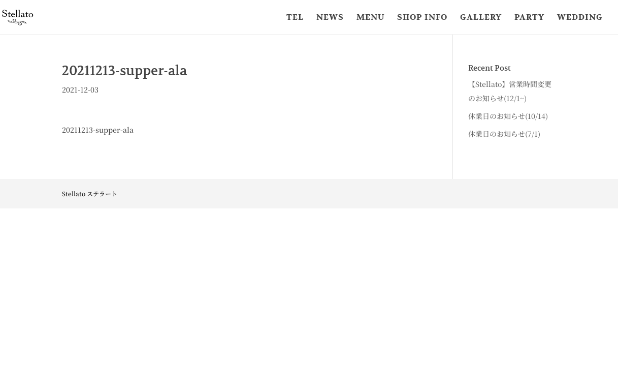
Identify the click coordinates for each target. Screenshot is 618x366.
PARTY (529, 18)
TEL (295, 18)
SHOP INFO (422, 18)
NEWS (330, 18)
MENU (370, 18)
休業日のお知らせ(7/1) (504, 134)
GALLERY (481, 18)
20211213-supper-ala (98, 130)
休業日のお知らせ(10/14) (508, 116)
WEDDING (580, 18)
